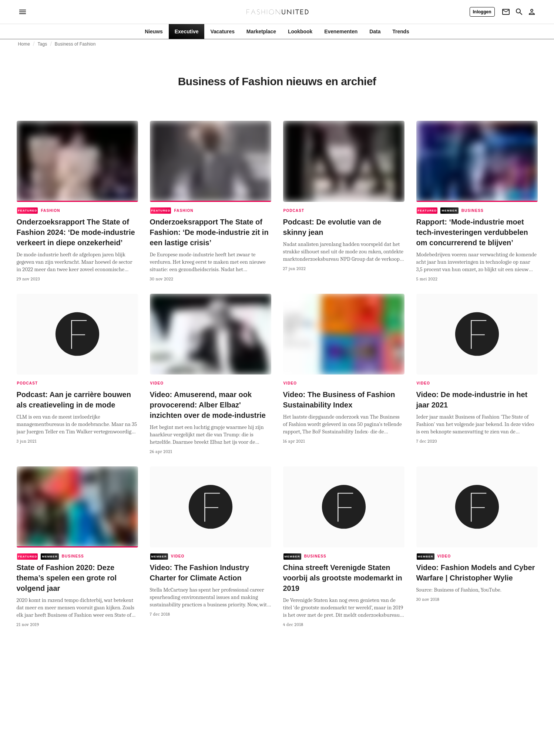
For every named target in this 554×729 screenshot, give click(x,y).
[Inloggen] (482, 12)
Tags (42, 44)
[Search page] (519, 11)
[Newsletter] (506, 11)
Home (24, 44)
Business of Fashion (75, 44)
